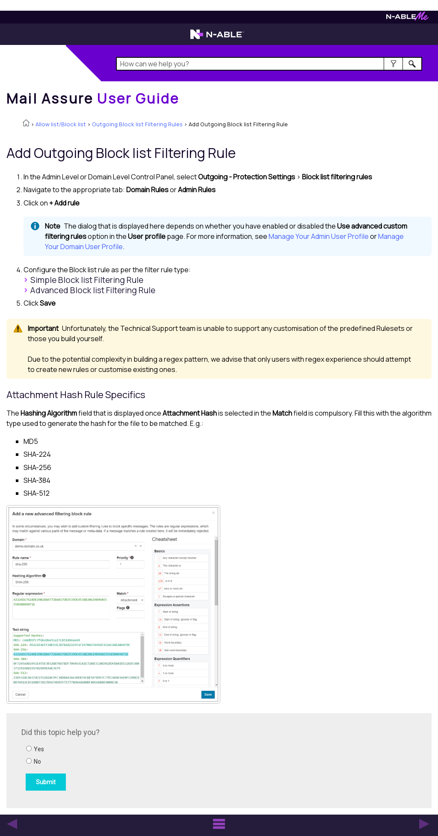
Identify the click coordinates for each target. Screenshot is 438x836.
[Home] (92, 98)
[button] (393, 64)
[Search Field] (269, 64)
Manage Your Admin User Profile (319, 236)
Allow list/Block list (61, 124)
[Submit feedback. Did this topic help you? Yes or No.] (137, 759)
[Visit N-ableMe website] (407, 18)
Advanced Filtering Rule (92, 290)
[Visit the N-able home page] (217, 38)
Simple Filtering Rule (86, 280)
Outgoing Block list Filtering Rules (137, 124)
